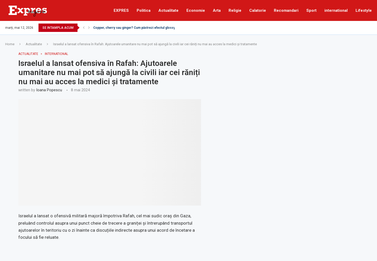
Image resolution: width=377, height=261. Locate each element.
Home (9, 44)
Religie (235, 10)
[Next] (89, 28)
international (336, 10)
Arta (217, 10)
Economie (195, 10)
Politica (144, 10)
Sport (311, 10)
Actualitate (168, 10)
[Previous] (84, 28)
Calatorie (257, 10)
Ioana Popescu (49, 90)
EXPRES (121, 10)
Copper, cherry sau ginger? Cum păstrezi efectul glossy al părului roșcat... (147, 28)
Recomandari (286, 10)
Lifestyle (364, 10)
